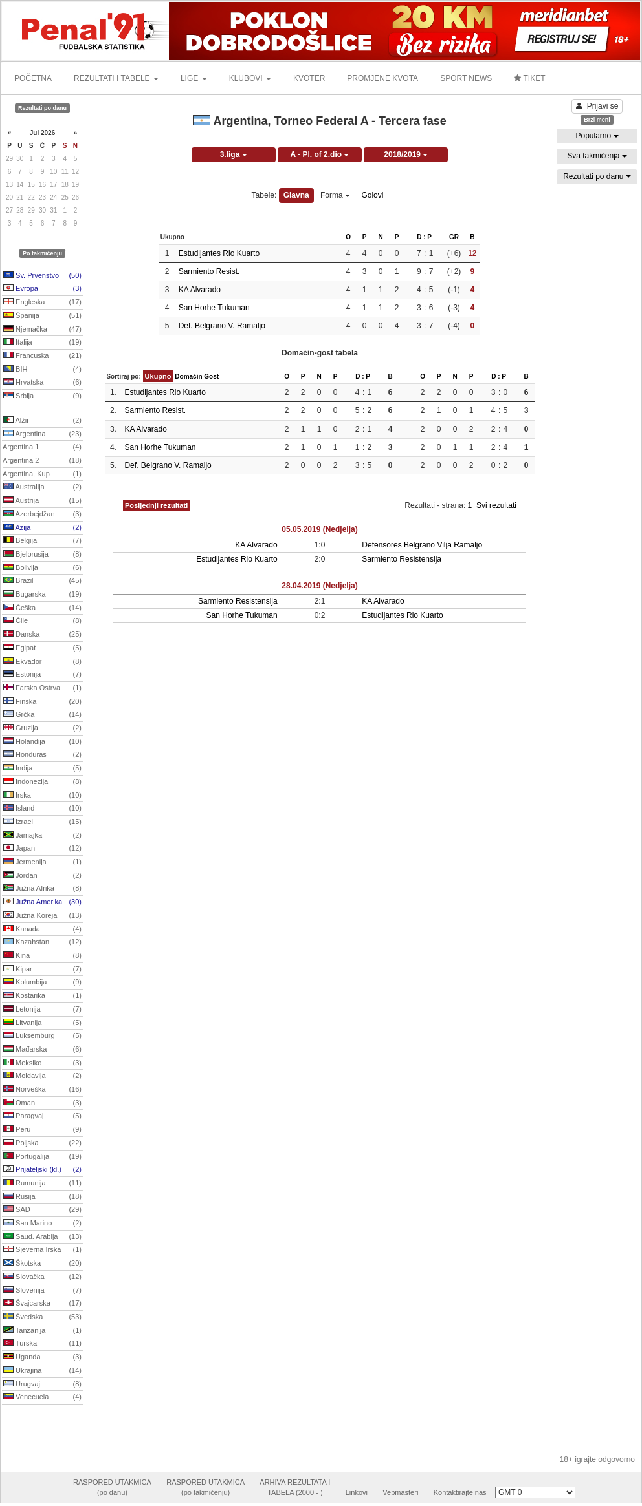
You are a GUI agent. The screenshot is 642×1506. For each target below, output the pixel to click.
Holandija (42, 742)
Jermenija (42, 862)
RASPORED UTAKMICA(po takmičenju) (205, 1487)
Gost (211, 376)
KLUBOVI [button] (250, 78)
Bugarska (42, 594)
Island (42, 808)
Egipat (42, 648)
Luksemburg (42, 1036)
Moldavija (42, 1076)
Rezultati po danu (597, 176)
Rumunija (42, 1183)
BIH (42, 370)
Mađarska (42, 1050)
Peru (42, 1130)
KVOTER (309, 78)
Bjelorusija (42, 554)
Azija (42, 528)
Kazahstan (42, 942)
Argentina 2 (42, 461)
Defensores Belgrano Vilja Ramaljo (422, 544)
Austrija (42, 501)
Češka (42, 608)
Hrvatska (42, 382)
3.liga (233, 154)
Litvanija (42, 1023)
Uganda (42, 1357)
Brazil (42, 581)
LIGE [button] (194, 78)
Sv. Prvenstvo (42, 276)
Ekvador (42, 662)
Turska (42, 1344)
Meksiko (42, 1063)
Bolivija (42, 568)
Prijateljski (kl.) (42, 1170)
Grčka (42, 715)
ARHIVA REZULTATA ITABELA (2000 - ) (295, 1487)
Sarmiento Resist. (209, 271)
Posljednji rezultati (156, 505)
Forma (335, 195)
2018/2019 (406, 154)
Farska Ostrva (42, 688)
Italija (42, 342)
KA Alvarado (200, 289)
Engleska (42, 302)
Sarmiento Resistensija (401, 559)
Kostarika (42, 996)
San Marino (42, 1223)
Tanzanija (42, 1331)
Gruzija (42, 728)
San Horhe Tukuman (214, 307)
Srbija (42, 396)
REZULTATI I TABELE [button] (116, 78)
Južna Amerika (42, 902)
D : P (424, 236)
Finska (42, 702)
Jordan (42, 876)
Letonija (42, 1009)
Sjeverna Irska (42, 1250)
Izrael (42, 822)
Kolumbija (42, 982)
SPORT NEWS (466, 78)
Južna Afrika (42, 889)
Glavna (296, 195)
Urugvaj (42, 1384)
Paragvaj (42, 1116)
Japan (42, 848)
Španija (42, 316)
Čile (42, 621)
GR (454, 236)
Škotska (42, 1263)
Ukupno (158, 376)
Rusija (42, 1197)
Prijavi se (597, 106)
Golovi (372, 195)
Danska (42, 635)
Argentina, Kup (42, 474)
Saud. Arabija (42, 1237)
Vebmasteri (400, 1492)
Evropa (42, 289)
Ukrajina (42, 1371)
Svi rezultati (496, 505)
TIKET (529, 78)
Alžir (42, 421)
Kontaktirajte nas (460, 1492)
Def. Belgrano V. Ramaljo (222, 325)
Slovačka (42, 1277)
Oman (42, 1103)
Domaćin (188, 376)
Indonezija (42, 782)
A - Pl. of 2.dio (320, 154)
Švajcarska (42, 1304)
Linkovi (357, 1492)
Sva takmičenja (597, 155)
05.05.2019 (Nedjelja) (319, 529)
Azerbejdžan (42, 514)
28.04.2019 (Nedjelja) (319, 585)
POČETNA (33, 78)
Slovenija (42, 1291)
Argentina (42, 434)
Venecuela (42, 1397)
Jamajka (42, 836)
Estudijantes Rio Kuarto (219, 253)
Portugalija (42, 1157)
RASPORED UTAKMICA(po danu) (112, 1487)
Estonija (42, 675)
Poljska (42, 1143)
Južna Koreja (42, 916)
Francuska (42, 356)
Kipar (42, 969)
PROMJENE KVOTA (382, 78)
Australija (42, 487)
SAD (42, 1210)
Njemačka (42, 329)
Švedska (42, 1317)
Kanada (42, 929)
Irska (42, 795)
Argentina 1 (42, 447)
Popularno (596, 135)
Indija (42, 768)
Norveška (42, 1090)
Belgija (42, 541)
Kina (42, 956)
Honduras (42, 755)
